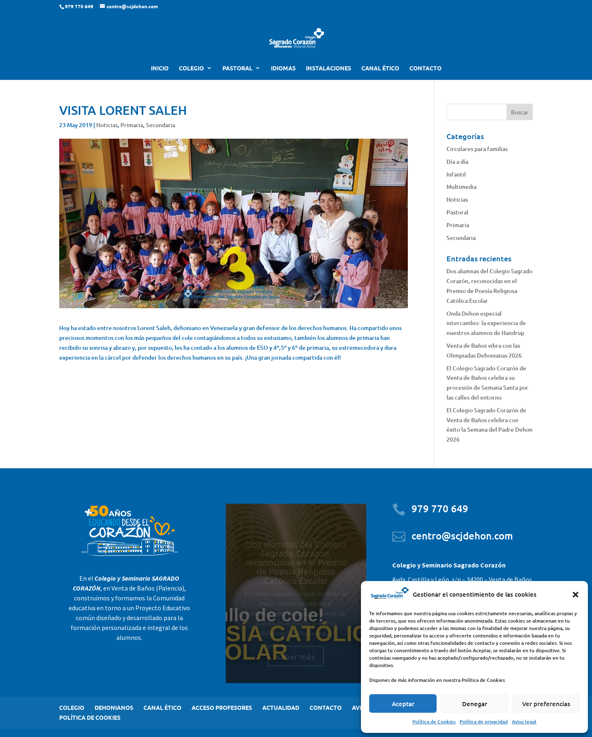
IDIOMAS (283, 68)
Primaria (131, 125)
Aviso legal (524, 721)
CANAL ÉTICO (380, 68)
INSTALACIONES (328, 68)
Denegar (474, 704)
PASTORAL (237, 68)
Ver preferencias (546, 704)
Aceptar (403, 704)
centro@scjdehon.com (462, 535)
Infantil (456, 174)
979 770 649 (440, 508)
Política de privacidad (484, 721)
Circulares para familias (477, 149)
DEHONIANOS (114, 707)
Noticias (107, 125)
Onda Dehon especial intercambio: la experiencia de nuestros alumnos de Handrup (486, 323)
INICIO (160, 68)
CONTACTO (425, 68)
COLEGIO (191, 68)
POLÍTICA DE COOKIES (89, 717)
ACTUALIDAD (280, 707)
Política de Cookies (434, 721)
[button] (575, 595)
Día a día (457, 161)
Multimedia (461, 187)
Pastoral (457, 212)
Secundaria (160, 125)
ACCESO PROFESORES (222, 707)
